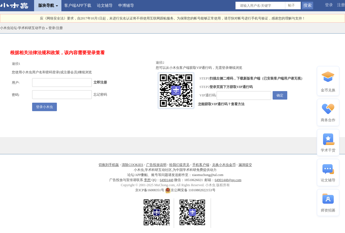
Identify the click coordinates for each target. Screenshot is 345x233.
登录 (329, 5)
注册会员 (70, 72)
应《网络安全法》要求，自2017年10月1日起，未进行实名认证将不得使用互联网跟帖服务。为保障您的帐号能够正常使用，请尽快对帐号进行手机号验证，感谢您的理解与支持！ (172, 18)
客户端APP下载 (77, 5)
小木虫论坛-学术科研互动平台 (22, 28)
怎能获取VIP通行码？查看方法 (221, 104)
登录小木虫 (44, 107)
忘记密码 (100, 94)
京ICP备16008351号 (150, 190)
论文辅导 (105, 5)
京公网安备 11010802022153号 (190, 190)
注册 (341, 5)
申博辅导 (126, 5)
